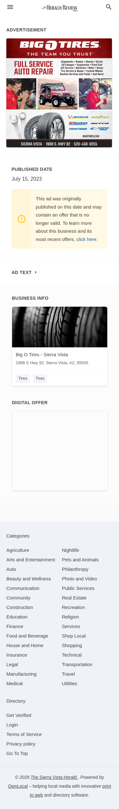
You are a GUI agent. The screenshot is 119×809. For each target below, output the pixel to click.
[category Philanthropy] (75, 569)
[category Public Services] (78, 588)
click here (86, 239)
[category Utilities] (69, 683)
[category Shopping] (72, 645)
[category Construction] (19, 607)
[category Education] (17, 616)
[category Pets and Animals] (80, 559)
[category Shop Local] (74, 636)
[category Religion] (70, 616)
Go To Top (17, 753)
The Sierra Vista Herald (54, 777)
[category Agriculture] (17, 550)
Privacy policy (21, 743)
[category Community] (18, 597)
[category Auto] (11, 569)
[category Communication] (22, 588)
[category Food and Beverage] (27, 636)
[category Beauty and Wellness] (28, 578)
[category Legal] (12, 664)
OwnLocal (18, 786)
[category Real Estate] (74, 597)
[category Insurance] (16, 655)
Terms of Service (24, 734)
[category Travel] (68, 674)
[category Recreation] (73, 607)
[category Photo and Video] (79, 578)
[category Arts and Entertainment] (30, 559)
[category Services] (71, 626)
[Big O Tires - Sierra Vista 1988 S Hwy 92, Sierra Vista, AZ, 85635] (59, 337)
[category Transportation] (77, 664)
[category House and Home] (24, 645)
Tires (22, 378)
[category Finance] (14, 626)
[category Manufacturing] (21, 674)
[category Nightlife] (70, 550)
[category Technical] (72, 655)
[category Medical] (14, 683)
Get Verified (18, 715)
